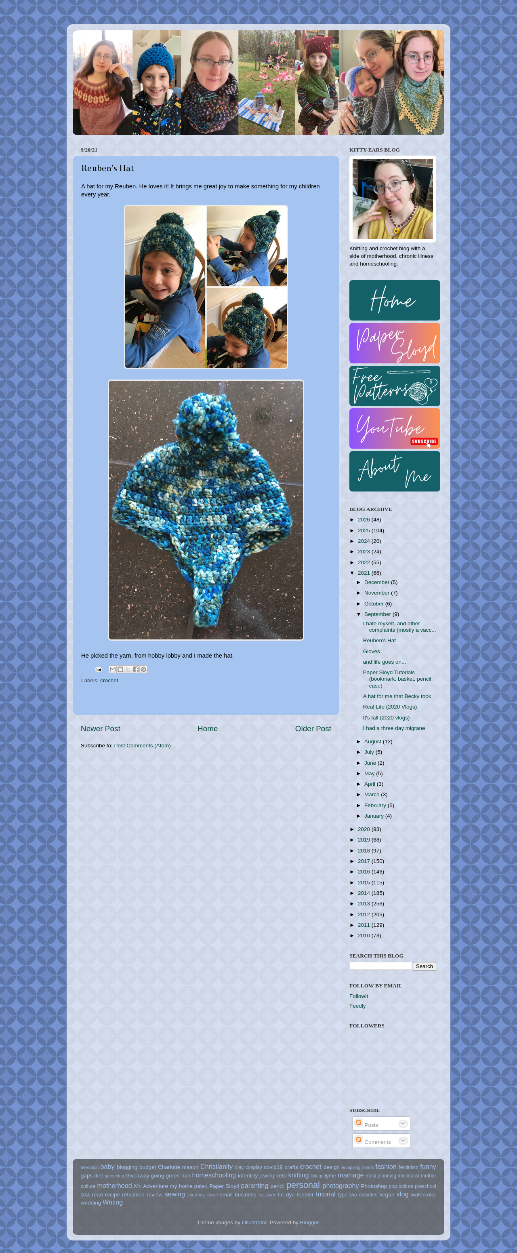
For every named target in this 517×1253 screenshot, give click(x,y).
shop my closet (202, 1194)
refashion (133, 1195)
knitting (298, 1175)
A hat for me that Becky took (397, 696)
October (374, 604)
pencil (277, 1186)
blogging (127, 1167)
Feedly (357, 1006)
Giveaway (137, 1176)
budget (147, 1167)
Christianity (216, 1166)
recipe (112, 1195)
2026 (365, 520)
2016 (365, 872)
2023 (365, 551)
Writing (113, 1202)
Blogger (309, 1222)
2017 (365, 861)
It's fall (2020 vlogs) (386, 718)
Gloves (371, 651)
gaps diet (92, 1176)
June (371, 763)
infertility (248, 1176)
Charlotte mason (178, 1167)
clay (239, 1167)
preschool (425, 1186)
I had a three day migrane (394, 728)
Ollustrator (254, 1222)
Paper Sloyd (224, 1186)
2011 (365, 925)
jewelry (267, 1176)
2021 (365, 573)
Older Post (313, 728)
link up (317, 1175)
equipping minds (358, 1167)
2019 (365, 840)
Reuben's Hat (379, 640)
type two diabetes (358, 1195)
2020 (365, 829)
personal (303, 1185)
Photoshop (374, 1186)
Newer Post (100, 728)
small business (238, 1195)
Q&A (85, 1194)
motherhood (114, 1185)
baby (107, 1166)
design (332, 1167)
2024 (365, 541)
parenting (255, 1185)
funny (428, 1166)
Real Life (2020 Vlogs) (390, 707)
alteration (90, 1167)
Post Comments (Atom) (142, 746)
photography (341, 1185)
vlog (403, 1194)
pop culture (401, 1186)
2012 (365, 914)
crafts (291, 1167)
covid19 (273, 1167)
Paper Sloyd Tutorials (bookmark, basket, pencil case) (397, 678)
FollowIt (358, 996)
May (370, 773)
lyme (330, 1176)
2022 (365, 562)
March (372, 794)
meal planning (381, 1176)
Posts (366, 1125)
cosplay (254, 1167)
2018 (365, 851)
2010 (365, 935)
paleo (201, 1186)
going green (165, 1176)
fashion (386, 1166)
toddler (305, 1195)
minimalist (409, 1176)
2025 (365, 530)
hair (186, 1176)
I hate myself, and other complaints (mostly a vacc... (399, 626)
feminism (408, 1167)
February (376, 805)
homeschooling (214, 1175)
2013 (365, 904)
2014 (365, 893)
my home (181, 1186)
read (97, 1195)
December (377, 582)
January (374, 816)
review (154, 1195)
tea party (267, 1194)
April (370, 784)
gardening (114, 1175)
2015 (365, 883)
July (370, 752)
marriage (351, 1175)
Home (208, 728)
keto (281, 1176)
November (377, 593)
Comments (372, 1142)
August (373, 741)
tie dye (286, 1195)
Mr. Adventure (151, 1186)
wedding (91, 1203)
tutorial (326, 1194)
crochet (109, 680)
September (378, 614)
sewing (175, 1194)
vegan (387, 1195)
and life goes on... (384, 662)
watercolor (423, 1195)
